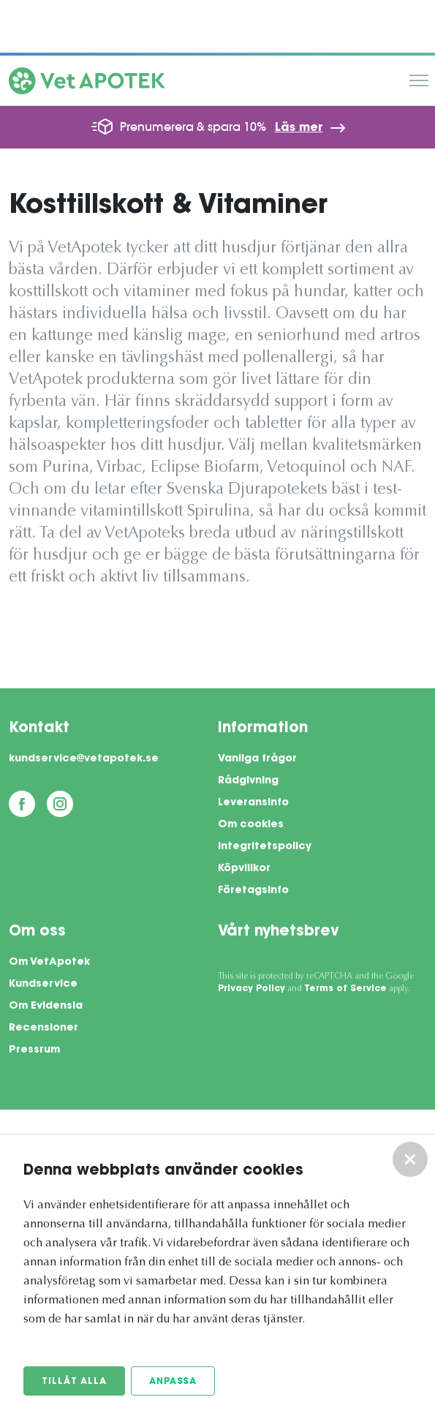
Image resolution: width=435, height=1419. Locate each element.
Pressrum (34, 1050)
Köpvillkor (244, 869)
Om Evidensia (46, 1006)
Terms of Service (345, 989)
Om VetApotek (49, 962)
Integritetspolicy (264, 847)
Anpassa (173, 1381)
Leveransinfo (253, 803)
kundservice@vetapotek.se (84, 759)
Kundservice (43, 984)
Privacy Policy (251, 989)
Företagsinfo (253, 891)
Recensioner (43, 1028)
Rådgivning (248, 781)
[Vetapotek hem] (87, 84)
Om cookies (251, 825)
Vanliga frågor (257, 759)
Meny (418, 80)
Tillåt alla (74, 1381)
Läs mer (299, 128)
